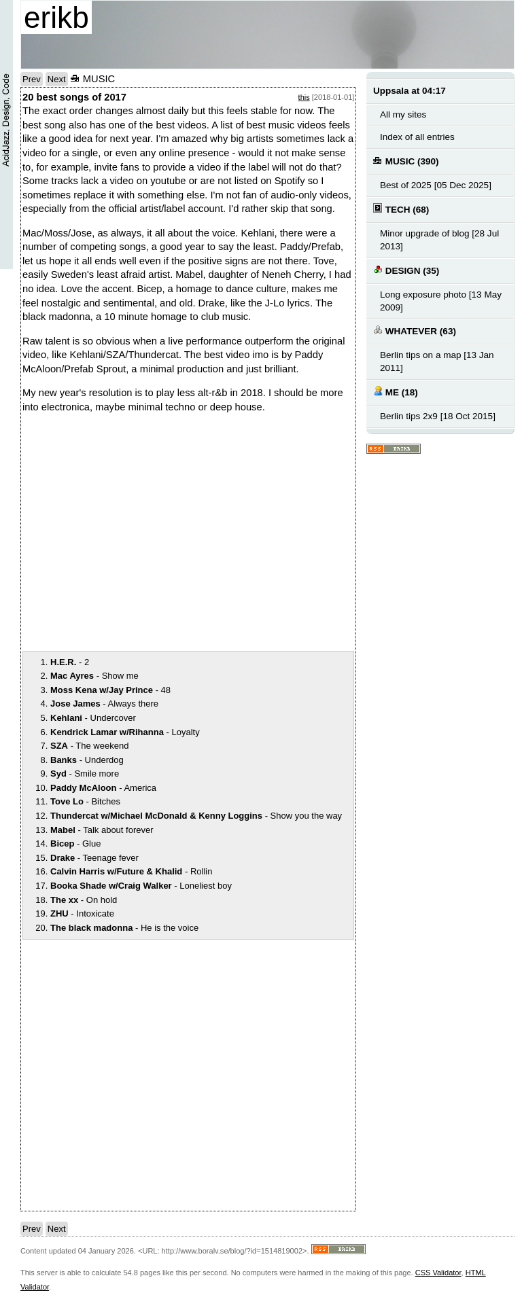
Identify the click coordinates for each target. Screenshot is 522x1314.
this (304, 97)
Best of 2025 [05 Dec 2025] (435, 185)
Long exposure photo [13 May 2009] (441, 301)
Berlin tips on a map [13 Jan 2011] (437, 361)
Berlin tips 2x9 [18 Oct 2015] (437, 416)
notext (212, 531)
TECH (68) (401, 209)
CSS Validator (438, 1272)
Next (57, 79)
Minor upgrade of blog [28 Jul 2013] (439, 239)
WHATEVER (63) (414, 330)
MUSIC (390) (406, 160)
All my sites (403, 114)
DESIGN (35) (406, 270)
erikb (56, 17)
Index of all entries (417, 137)
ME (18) (395, 391)
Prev (31, 79)
